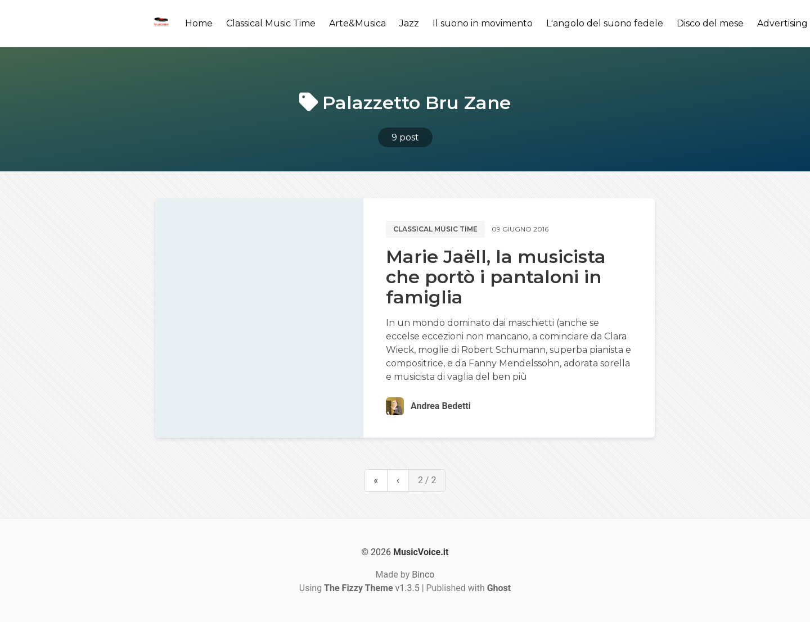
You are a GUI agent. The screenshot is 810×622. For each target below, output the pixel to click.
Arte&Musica (357, 23)
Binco (423, 574)
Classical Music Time (271, 23)
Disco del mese (710, 23)
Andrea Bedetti (441, 406)
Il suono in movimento (483, 23)
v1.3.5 (372, 588)
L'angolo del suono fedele (604, 23)
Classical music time (435, 229)
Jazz (409, 23)
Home (199, 23)
